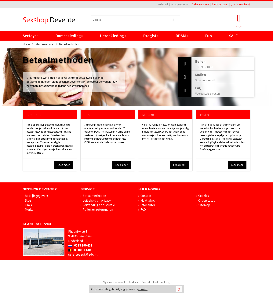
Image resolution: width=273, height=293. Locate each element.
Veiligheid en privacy (97, 200)
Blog (28, 200)
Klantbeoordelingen (162, 282)
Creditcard (34, 114)
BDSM (181, 35)
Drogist (150, 35)
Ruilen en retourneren (98, 209)
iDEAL (88, 114)
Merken (30, 209)
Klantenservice (200, 4)
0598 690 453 (80, 245)
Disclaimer (134, 282)
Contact (145, 196)
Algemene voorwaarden (115, 282)
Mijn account (220, 4)
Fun (208, 35)
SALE (233, 35)
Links (28, 205)
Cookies (203, 196)
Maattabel (147, 200)
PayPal (205, 114)
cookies (142, 289)
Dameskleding (68, 35)
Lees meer (64, 165)
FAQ (143, 209)
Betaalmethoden (94, 196)
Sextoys (30, 35)
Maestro (148, 114)
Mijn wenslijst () (240, 4)
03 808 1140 (79, 250)
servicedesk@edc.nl (82, 254)
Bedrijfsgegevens (37, 196)
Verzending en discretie (99, 205)
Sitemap (204, 205)
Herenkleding (113, 35)
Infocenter (147, 205)
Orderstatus (206, 200)
